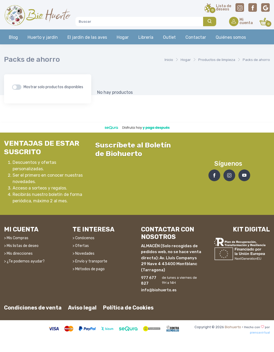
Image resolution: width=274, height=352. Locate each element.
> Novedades (83, 253)
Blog (13, 37)
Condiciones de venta (33, 307)
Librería (145, 37)
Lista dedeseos (223, 8)
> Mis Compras (16, 238)
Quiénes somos (231, 37)
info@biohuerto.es (159, 290)
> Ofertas (81, 245)
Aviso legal (82, 307)
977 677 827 (148, 281)
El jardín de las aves (87, 37)
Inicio (169, 60)
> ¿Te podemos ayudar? (24, 261)
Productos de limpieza (216, 60)
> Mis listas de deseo (21, 245)
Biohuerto (233, 327)
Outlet (169, 37)
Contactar (195, 37)
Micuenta (246, 21)
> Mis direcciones (18, 253)
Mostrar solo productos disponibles (53, 87)
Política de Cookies (128, 307)
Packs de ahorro (256, 60)
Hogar (123, 37)
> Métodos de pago (89, 269)
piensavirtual (260, 332)
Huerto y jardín (43, 37)
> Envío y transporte (90, 261)
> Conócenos (83, 238)
